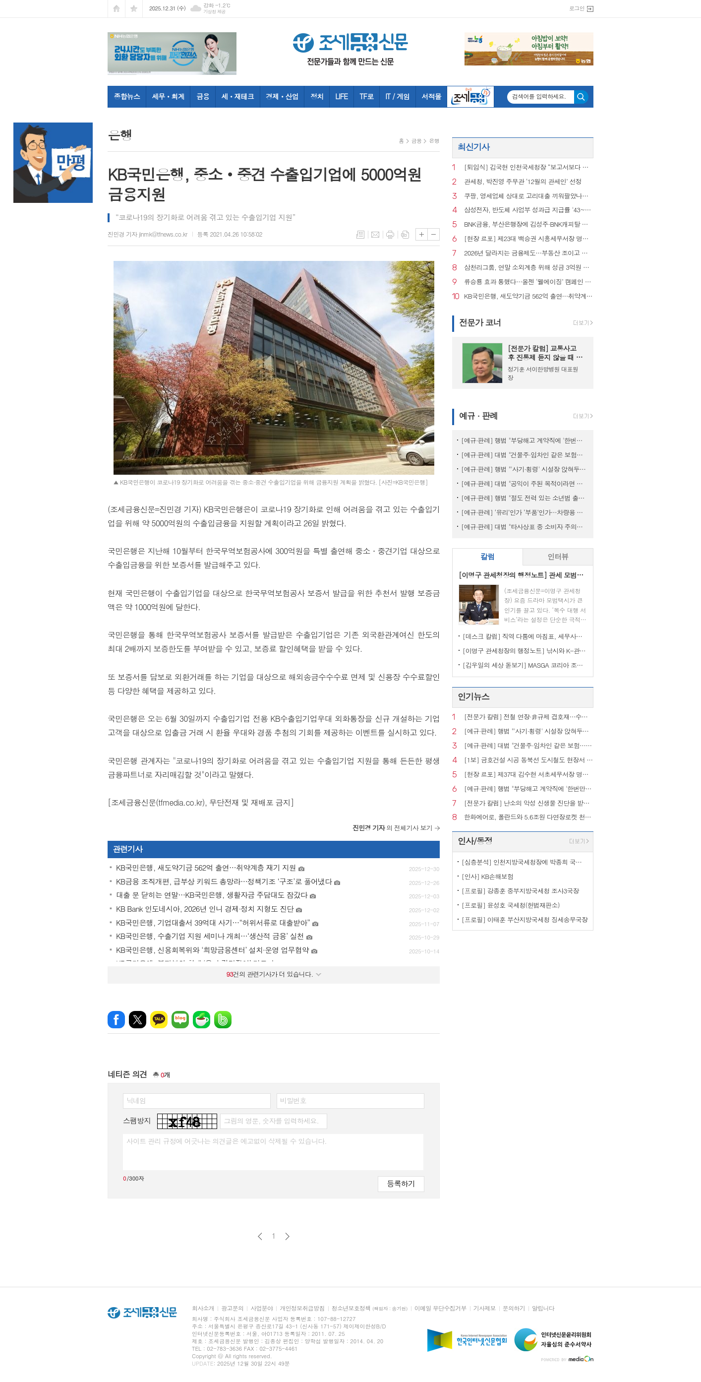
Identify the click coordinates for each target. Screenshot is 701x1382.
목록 (360, 235)
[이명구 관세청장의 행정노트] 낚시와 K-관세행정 (525, 650)
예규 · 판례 (478, 416)
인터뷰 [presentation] (557, 556)
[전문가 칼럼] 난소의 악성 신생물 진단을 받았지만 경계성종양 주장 (528, 803)
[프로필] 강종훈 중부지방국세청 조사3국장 (520, 890)
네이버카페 (201, 1019)
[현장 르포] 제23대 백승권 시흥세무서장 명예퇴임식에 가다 (528, 239)
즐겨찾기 (133, 8)
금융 (202, 96)
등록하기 (401, 1183)
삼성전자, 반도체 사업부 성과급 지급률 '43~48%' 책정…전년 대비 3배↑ (528, 210)
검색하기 (581, 97)
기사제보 (484, 1308)
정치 (316, 96)
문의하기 (514, 1308)
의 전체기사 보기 (392, 827)
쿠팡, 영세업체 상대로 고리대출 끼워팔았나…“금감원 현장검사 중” (528, 196)
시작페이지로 (116, 8)
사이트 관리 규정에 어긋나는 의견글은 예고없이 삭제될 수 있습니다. (226, 1140)
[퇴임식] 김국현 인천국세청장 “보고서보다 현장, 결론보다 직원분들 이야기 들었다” (528, 167)
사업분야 (261, 1308)
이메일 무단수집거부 (440, 1308)
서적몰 (431, 96)
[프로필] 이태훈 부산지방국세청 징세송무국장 (524, 919)
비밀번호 (293, 1100)
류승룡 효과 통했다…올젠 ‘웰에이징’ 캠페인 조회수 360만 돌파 (528, 282)
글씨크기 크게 (421, 234)
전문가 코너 (480, 322)
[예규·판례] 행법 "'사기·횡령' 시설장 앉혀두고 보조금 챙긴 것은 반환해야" (524, 469)
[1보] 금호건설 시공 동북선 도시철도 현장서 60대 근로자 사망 (528, 760)
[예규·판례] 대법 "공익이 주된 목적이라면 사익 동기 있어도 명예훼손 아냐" (524, 483)
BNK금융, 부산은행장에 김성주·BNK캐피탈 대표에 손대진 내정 (528, 224)
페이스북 (116, 1019)
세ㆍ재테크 (237, 96)
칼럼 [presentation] (487, 556)
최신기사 (473, 147)
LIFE (341, 96)
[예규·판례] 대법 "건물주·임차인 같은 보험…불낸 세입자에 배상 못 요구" (524, 454)
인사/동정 (475, 841)
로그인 (576, 8)
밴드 (223, 1019)
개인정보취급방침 (302, 1308)
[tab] (487, 556)
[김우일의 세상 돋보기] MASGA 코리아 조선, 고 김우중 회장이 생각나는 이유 (525, 665)
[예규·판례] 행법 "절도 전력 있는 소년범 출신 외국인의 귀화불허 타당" (524, 498)
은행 (434, 140)
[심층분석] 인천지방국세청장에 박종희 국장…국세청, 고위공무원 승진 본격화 (525, 862)
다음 (287, 1236)
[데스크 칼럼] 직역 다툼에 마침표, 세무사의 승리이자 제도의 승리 (525, 636)
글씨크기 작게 (433, 234)
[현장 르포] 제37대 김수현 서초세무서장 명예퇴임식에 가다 (528, 774)
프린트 (390, 235)
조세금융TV (470, 97)
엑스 (137, 1019)
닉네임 (136, 1100)
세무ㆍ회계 (168, 96)
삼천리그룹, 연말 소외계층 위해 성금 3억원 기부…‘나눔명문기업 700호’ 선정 (528, 267)
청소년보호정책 (370, 1308)
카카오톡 (159, 1019)
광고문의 (232, 1308)
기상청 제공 (214, 11)
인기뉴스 (473, 696)
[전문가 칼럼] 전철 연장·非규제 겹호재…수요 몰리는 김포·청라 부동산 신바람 (528, 717)
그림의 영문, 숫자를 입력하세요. (271, 1120)
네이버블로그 (180, 1019)
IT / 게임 (397, 96)
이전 (260, 1236)
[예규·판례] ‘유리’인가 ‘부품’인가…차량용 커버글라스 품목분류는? (524, 512)
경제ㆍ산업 (282, 96)
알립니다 (543, 1308)
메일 (375, 235)
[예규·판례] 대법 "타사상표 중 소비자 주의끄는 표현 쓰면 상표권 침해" (524, 526)
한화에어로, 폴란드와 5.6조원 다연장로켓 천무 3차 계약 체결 (528, 817)
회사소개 (203, 1308)
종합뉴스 (127, 96)
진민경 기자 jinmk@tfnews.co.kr (147, 234)
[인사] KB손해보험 (487, 876)
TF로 (366, 96)
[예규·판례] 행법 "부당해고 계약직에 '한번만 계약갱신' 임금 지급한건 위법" (524, 440)
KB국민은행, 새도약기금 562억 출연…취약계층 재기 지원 (528, 296)
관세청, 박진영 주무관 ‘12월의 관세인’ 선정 (523, 182)
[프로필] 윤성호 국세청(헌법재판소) (511, 905)
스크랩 (405, 235)
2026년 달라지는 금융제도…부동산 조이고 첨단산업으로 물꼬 (528, 253)
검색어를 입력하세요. (539, 96)
